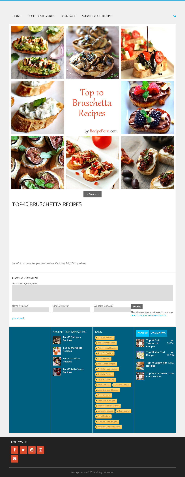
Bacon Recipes (104, 395)
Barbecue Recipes (105, 411)
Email (60, 305)
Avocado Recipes (122, 385)
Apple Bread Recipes (106, 343)
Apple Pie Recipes (105, 353)
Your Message (24, 282)
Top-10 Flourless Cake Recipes (155, 374)
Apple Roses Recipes (106, 364)
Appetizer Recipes (105, 337)
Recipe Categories (41, 16)
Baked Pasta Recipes (106, 400)
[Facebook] (14, 449)
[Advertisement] (92, 234)
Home (16, 16)
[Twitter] (23, 449)
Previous (92, 194)
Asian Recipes (103, 385)
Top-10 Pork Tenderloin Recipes (153, 342)
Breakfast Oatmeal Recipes (109, 427)
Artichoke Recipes (105, 374)
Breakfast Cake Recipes (107, 421)
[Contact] (14, 458)
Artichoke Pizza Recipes (107, 369)
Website (103, 305)
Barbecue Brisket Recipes (108, 406)
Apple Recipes (103, 358)
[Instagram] (40, 449)
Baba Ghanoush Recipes (108, 390)
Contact (69, 16)
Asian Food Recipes (106, 379)
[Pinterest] (32, 449)
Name (20, 305)
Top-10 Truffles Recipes (71, 360)
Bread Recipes (104, 416)
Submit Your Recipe (96, 16)
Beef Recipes (124, 411)
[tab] (142, 333)
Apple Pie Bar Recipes (107, 348)
